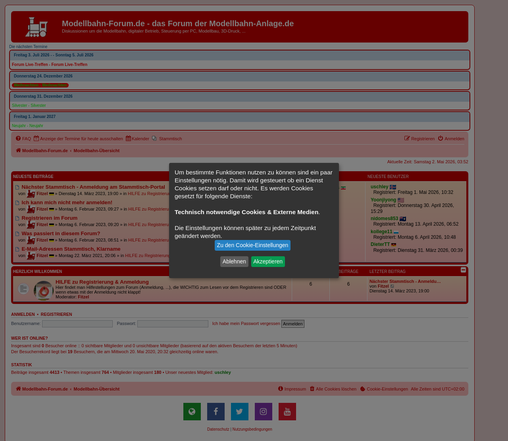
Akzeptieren (268, 261)
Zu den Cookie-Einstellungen (253, 245)
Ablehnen (234, 261)
